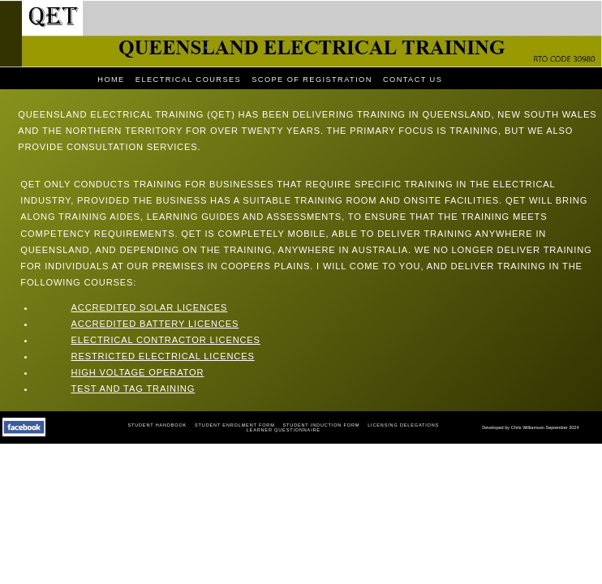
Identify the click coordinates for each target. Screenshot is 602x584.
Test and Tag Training (133, 388)
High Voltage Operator (137, 372)
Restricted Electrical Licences (163, 356)
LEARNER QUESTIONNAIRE (283, 429)
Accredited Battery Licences (155, 323)
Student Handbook (157, 425)
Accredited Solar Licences (149, 307)
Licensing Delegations (403, 425)
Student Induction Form (321, 425)
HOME (110, 79)
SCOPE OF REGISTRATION (312, 79)
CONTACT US (412, 79)
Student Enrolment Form (235, 425)
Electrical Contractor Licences (165, 340)
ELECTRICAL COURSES (188, 79)
